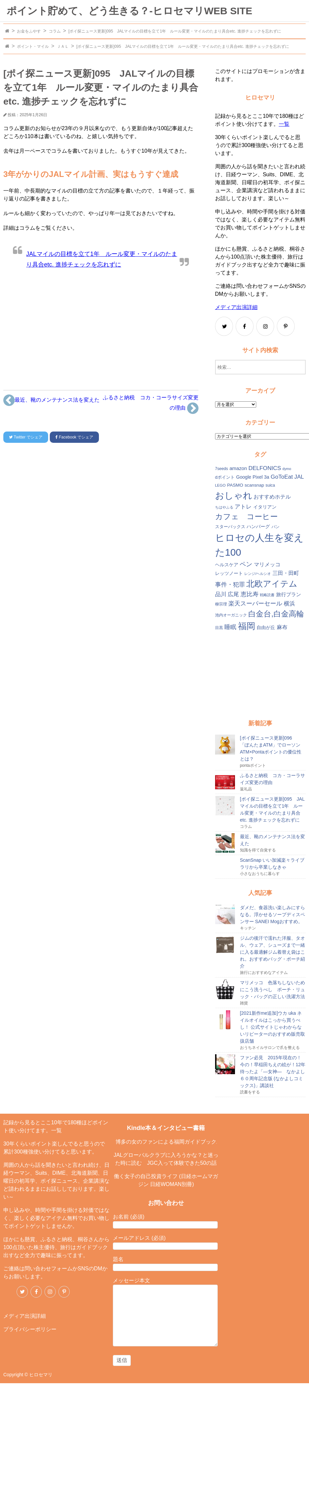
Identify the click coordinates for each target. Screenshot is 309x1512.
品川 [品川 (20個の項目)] (220, 594)
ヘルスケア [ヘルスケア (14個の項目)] (226, 564)
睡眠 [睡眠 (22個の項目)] (230, 627)
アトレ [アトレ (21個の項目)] (243, 506)
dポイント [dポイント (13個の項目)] (225, 477)
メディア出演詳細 (236, 307)
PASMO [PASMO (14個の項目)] (235, 485)
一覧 (284, 124)
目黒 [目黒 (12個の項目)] (219, 627)
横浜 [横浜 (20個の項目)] (289, 603)
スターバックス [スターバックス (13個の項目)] (230, 526)
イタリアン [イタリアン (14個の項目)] (264, 507)
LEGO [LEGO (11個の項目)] (220, 485)
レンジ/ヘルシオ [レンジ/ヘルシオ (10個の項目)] (257, 574)
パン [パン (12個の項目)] (275, 526)
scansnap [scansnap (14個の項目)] (254, 485)
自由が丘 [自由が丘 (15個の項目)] (266, 627)
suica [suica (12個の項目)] (270, 485)
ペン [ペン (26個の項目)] (246, 564)
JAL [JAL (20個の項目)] (299, 477)
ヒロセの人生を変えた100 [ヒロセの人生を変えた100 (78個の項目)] (259, 545)
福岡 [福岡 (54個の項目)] (246, 626)
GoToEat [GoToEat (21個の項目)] (282, 476)
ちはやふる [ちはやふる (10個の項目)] (224, 507)
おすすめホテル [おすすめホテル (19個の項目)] (272, 497)
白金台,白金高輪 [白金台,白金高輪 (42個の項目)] (276, 613)
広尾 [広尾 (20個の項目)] (233, 594)
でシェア (25, 437)
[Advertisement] (101, 326)
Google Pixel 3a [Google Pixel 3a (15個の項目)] (252, 477)
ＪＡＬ (63, 46)
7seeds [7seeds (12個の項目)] (221, 468)
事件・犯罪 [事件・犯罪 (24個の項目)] (230, 584)
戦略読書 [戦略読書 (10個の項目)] (267, 595)
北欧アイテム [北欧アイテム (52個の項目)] (271, 583)
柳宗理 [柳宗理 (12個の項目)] (221, 604)
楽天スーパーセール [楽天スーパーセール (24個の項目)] (255, 603)
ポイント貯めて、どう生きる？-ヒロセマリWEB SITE (129, 10)
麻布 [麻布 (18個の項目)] (282, 627)
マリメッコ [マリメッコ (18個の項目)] (267, 564)
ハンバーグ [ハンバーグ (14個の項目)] (258, 526)
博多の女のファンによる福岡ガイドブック (166, 1142)
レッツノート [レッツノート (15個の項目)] (229, 573)
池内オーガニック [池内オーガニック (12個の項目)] (231, 615)
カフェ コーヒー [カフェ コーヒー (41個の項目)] (246, 516)
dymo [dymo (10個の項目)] (286, 469)
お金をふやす (29, 31)
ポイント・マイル (33, 46)
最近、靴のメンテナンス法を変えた (51, 400)
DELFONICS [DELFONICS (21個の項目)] (264, 468)
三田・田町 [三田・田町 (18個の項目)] (285, 573)
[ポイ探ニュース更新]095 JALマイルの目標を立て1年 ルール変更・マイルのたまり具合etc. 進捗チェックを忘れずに (174, 31)
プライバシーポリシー (29, 1329)
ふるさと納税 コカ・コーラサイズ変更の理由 (150, 405)
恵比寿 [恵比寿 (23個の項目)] (250, 594)
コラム (55, 31)
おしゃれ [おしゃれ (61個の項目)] (233, 496)
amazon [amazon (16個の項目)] (238, 468)
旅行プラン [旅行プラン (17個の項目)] (288, 594)
